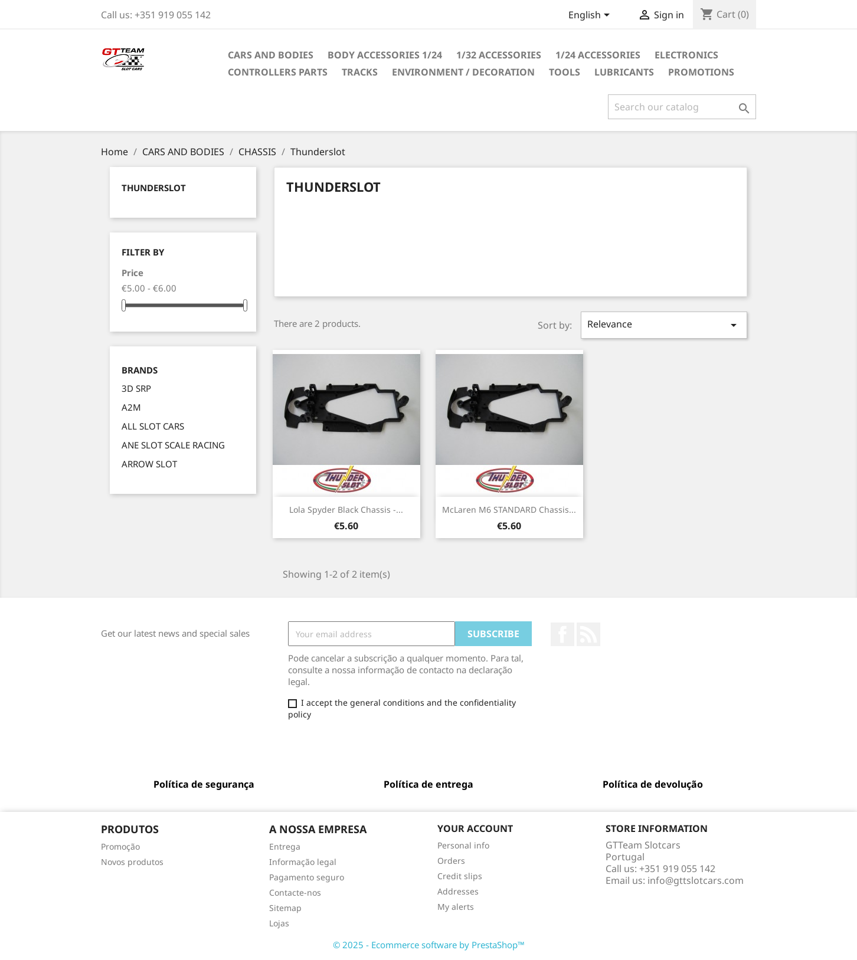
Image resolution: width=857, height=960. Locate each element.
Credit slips (459, 876)
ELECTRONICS (686, 54)
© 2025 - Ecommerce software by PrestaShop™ (429, 945)
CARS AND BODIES (270, 54)
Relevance (664, 324)
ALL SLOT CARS (153, 426)
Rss (588, 634)
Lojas (279, 923)
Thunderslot (154, 188)
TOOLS (564, 71)
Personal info (463, 845)
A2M (131, 407)
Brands (140, 370)
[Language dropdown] (591, 16)
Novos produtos (132, 861)
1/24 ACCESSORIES (597, 54)
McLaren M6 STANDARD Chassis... (509, 509)
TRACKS (360, 71)
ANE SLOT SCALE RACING (173, 445)
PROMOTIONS (701, 71)
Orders (451, 860)
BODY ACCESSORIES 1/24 (385, 54)
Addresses (458, 891)
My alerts (455, 906)
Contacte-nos (295, 892)
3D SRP (136, 388)
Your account (475, 828)
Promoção (120, 846)
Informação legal (302, 861)
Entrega (284, 846)
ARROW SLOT (149, 464)
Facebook (562, 634)
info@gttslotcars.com (695, 880)
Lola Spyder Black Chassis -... (346, 509)
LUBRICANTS (624, 71)
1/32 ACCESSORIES (498, 54)
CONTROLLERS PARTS (278, 71)
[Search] (682, 106)
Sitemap (285, 907)
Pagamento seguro (306, 877)
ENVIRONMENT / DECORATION (463, 71)
